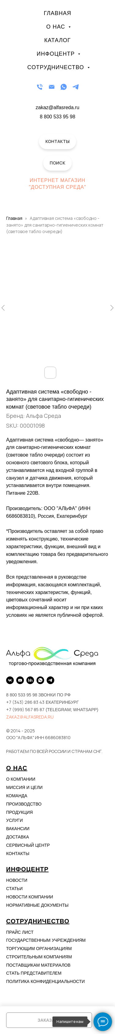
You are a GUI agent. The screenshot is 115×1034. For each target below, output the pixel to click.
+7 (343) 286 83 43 (25, 702)
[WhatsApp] (63, 87)
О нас (56, 27)
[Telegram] (75, 87)
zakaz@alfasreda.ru (30, 717)
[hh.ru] (30, 680)
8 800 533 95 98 (57, 116)
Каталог (57, 40)
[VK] (10, 680)
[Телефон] (40, 87)
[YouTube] (20, 680)
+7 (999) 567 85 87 (25, 709)
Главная (57, 13)
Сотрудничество (56, 67)
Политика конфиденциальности (45, 981)
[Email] (52, 87)
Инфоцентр (57, 54)
